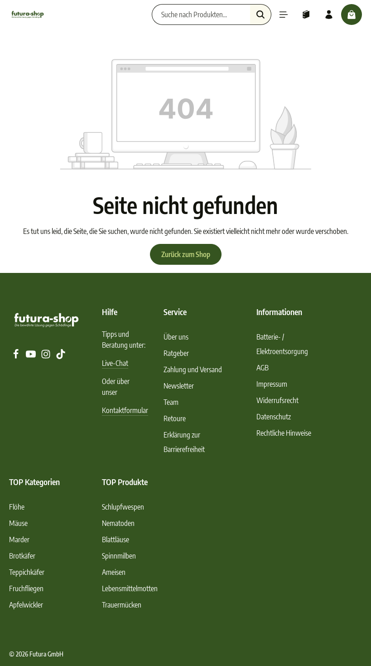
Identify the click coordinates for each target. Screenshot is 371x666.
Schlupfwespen (123, 506)
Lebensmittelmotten (130, 588)
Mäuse (18, 523)
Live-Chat (115, 363)
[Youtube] (31, 356)
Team (171, 402)
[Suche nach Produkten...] (201, 14)
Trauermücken (121, 604)
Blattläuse (115, 539)
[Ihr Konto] (328, 14)
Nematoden (118, 523)
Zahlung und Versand (193, 369)
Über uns (176, 336)
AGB (262, 367)
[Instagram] (46, 356)
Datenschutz (273, 416)
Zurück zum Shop (185, 254)
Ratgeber (176, 353)
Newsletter (179, 385)
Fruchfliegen (26, 588)
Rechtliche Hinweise (283, 433)
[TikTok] (61, 356)
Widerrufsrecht (277, 400)
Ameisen (113, 572)
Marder (19, 539)
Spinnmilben (119, 555)
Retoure (175, 418)
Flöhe (16, 506)
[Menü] (283, 14)
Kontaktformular (125, 410)
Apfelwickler (26, 604)
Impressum (271, 384)
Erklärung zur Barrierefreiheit (184, 442)
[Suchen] (260, 14)
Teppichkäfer (26, 572)
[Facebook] (16, 356)
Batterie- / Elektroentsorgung (282, 344)
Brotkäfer (22, 555)
